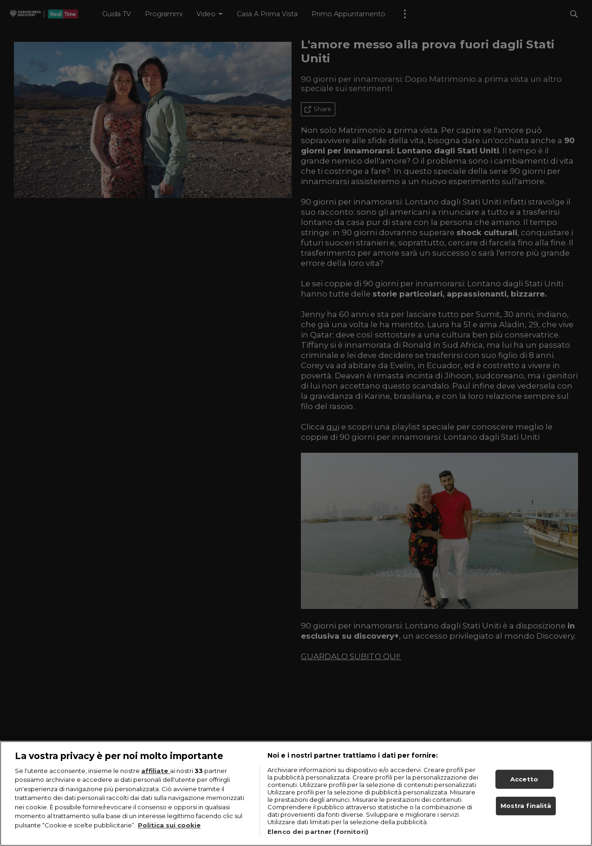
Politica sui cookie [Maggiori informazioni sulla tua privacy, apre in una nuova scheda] (169, 830)
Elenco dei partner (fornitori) (317, 836)
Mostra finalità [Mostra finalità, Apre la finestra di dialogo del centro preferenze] (526, 810)
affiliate (155, 775)
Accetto (524, 783)
